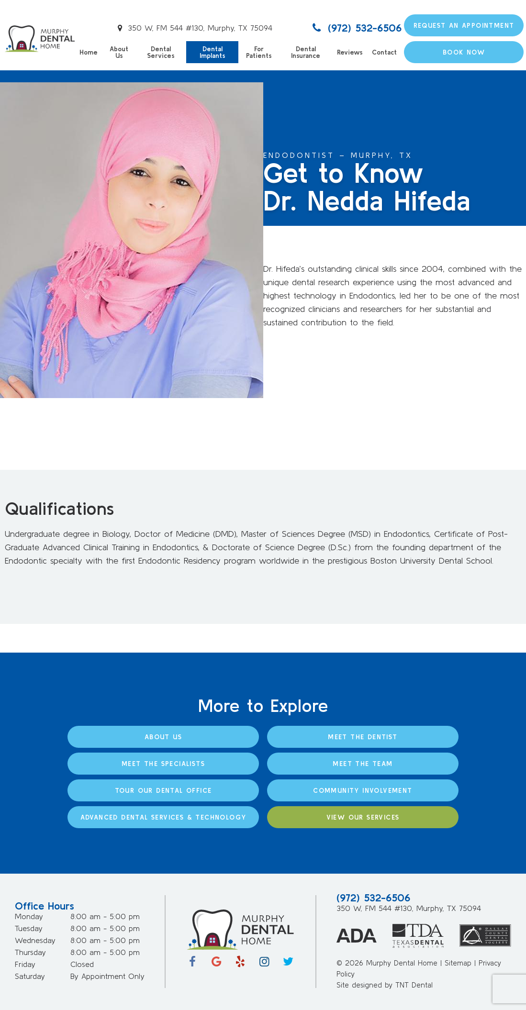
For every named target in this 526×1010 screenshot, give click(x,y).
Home (88, 52)
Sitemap (458, 963)
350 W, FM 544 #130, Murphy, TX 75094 (193, 27)
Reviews (349, 52)
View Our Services (363, 817)
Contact (384, 52)
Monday (29, 916)
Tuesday (29, 928)
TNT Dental (414, 985)
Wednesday (35, 940)
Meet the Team (362, 763)
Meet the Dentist (362, 737)
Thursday (30, 952)
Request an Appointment (464, 25)
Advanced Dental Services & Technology (163, 817)
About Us (119, 52)
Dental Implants (212, 52)
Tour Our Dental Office (163, 790)
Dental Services (160, 52)
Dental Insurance (305, 52)
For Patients (258, 52)
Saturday (30, 976)
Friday (25, 964)
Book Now (464, 52)
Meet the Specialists (163, 763)
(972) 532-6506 (355, 27)
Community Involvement (362, 790)
